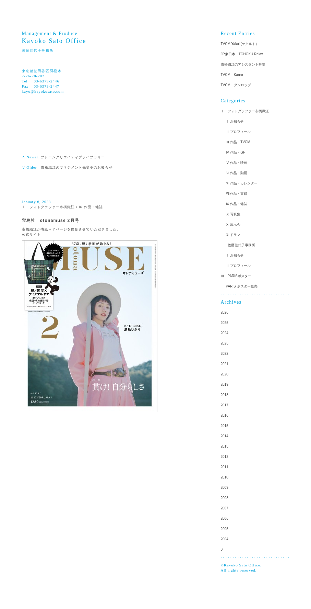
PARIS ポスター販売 (242, 286)
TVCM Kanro (232, 75)
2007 (224, 508)
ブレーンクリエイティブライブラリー (75, 157)
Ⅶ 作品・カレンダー (242, 183)
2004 (224, 539)
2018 (224, 395)
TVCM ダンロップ (236, 85)
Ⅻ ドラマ (233, 235)
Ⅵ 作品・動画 (237, 173)
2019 (224, 384)
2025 (224, 323)
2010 (224, 477)
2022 (224, 354)
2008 (224, 498)
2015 (224, 426)
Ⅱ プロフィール (238, 132)
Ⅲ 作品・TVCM (238, 142)
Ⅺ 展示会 (233, 224)
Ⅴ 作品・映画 (237, 163)
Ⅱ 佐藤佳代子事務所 (238, 245)
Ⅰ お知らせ (235, 121)
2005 (224, 529)
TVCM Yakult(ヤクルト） (240, 44)
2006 (224, 518)
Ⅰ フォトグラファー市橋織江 (48, 207)
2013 (224, 446)
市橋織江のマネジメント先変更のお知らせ (77, 167)
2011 (224, 467)
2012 (224, 457)
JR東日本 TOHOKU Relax (242, 54)
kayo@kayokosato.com (43, 91)
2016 (224, 415)
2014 (224, 436)
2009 (224, 487)
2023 (224, 343)
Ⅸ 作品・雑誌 (91, 207)
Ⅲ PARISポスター (236, 276)
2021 (224, 364)
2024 (224, 333)
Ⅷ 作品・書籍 (237, 193)
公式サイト (31, 234)
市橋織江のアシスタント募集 (243, 64)
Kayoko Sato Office (54, 40)
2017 (224, 405)
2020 (224, 374)
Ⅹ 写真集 (233, 214)
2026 (224, 312)
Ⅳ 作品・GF (236, 152)
